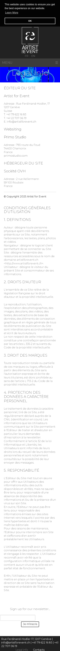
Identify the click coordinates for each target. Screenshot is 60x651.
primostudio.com (16, 155)
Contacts (38, 649)
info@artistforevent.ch (21, 121)
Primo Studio (15, 137)
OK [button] (30, 21)
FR (26, 55)
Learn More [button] (11, 12)
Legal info (22, 649)
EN (33, 55)
